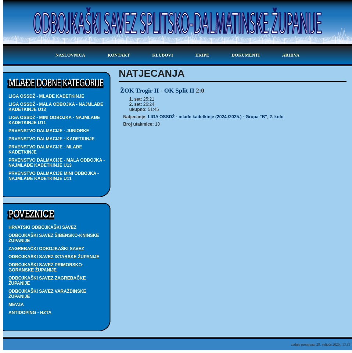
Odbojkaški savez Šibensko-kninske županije (53, 238)
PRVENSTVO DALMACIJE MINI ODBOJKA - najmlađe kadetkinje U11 (53, 176)
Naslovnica (70, 55)
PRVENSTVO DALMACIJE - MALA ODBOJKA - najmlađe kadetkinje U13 (56, 163)
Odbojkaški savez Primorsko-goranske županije (45, 267)
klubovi (162, 55)
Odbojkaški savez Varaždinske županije (47, 294)
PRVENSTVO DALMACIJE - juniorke (48, 130)
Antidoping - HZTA (29, 312)
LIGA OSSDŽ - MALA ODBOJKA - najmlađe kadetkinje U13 (55, 107)
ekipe (202, 55)
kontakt (119, 55)
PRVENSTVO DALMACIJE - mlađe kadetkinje (45, 149)
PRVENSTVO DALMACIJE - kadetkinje (51, 138)
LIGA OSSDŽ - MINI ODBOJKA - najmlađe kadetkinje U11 (54, 120)
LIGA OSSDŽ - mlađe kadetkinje (46, 96)
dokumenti (245, 55)
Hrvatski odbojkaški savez (42, 227)
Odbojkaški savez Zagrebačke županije (47, 280)
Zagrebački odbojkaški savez (46, 248)
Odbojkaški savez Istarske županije (53, 256)
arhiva (290, 55)
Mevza (16, 304)
